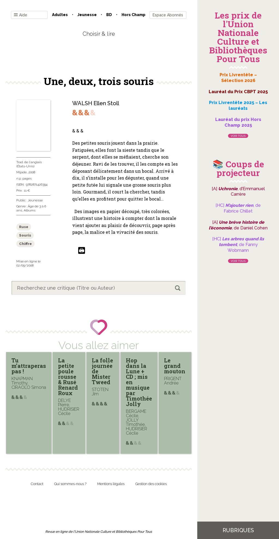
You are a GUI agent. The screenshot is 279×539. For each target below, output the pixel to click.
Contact (37, 484)
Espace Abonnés (168, 15)
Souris (25, 235)
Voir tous (238, 135)
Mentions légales (111, 484)
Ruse (23, 227)
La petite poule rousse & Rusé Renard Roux (68, 376)
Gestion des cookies (151, 484)
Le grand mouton (174, 366)
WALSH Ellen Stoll (95, 103)
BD (109, 15)
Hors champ (133, 15)
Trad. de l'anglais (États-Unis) (29, 164)
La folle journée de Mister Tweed (102, 371)
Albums (29, 210)
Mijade (21, 172)
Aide (20, 15)
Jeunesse (87, 15)
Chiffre (25, 244)
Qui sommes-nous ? (70, 484)
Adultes (60, 15)
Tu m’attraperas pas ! (28, 366)
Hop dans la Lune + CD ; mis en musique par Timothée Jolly (139, 382)
